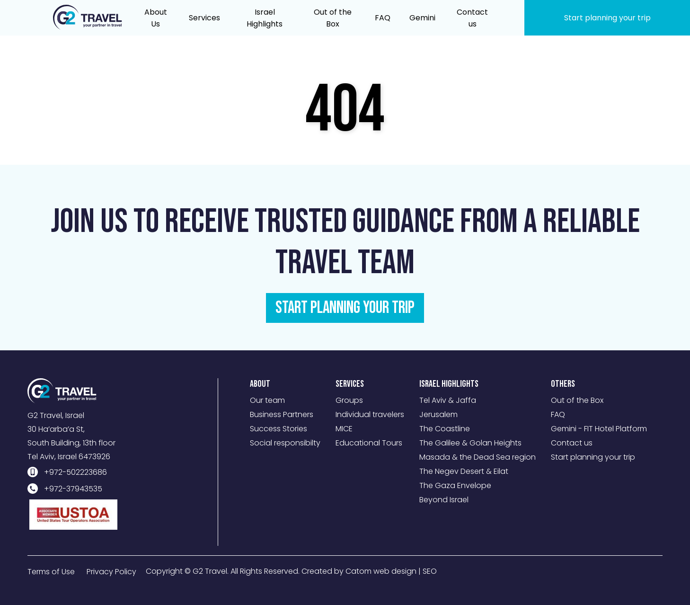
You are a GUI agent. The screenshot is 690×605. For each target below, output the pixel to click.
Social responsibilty (285, 442)
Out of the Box (577, 400)
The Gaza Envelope (455, 485)
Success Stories (278, 428)
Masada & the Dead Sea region (477, 457)
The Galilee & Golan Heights (470, 442)
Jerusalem (438, 414)
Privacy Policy (111, 571)
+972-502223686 (75, 472)
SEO (430, 571)
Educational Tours (369, 442)
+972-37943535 (73, 488)
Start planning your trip (593, 457)
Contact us (572, 442)
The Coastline (444, 428)
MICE (344, 428)
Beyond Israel (444, 499)
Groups (349, 400)
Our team (267, 400)
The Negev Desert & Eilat (463, 471)
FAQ (558, 414)
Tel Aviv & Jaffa (447, 400)
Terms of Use (51, 571)
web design (394, 571)
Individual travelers (370, 414)
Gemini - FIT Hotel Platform (599, 428)
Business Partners (281, 414)
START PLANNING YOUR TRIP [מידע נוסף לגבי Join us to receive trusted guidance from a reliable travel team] (345, 308)
